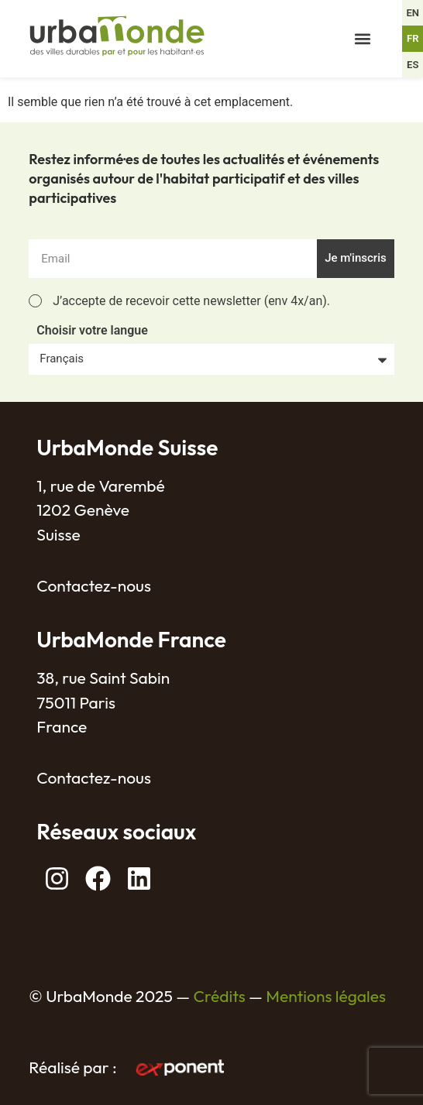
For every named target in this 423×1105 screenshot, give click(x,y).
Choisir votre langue (92, 331)
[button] (362, 39)
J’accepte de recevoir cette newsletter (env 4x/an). (191, 300)
